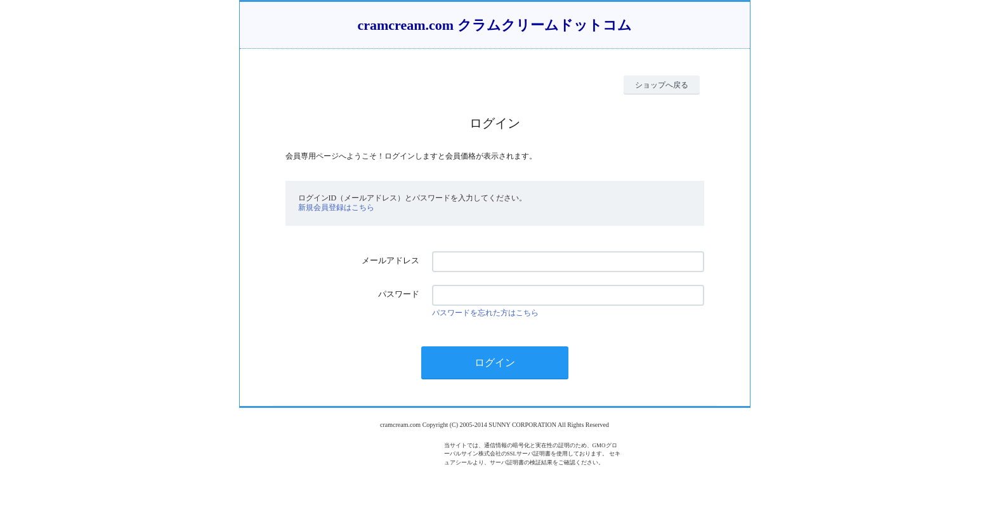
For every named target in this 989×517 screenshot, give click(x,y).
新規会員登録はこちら (336, 207)
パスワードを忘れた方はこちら (485, 312)
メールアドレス (390, 260)
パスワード (398, 294)
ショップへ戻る (661, 85)
